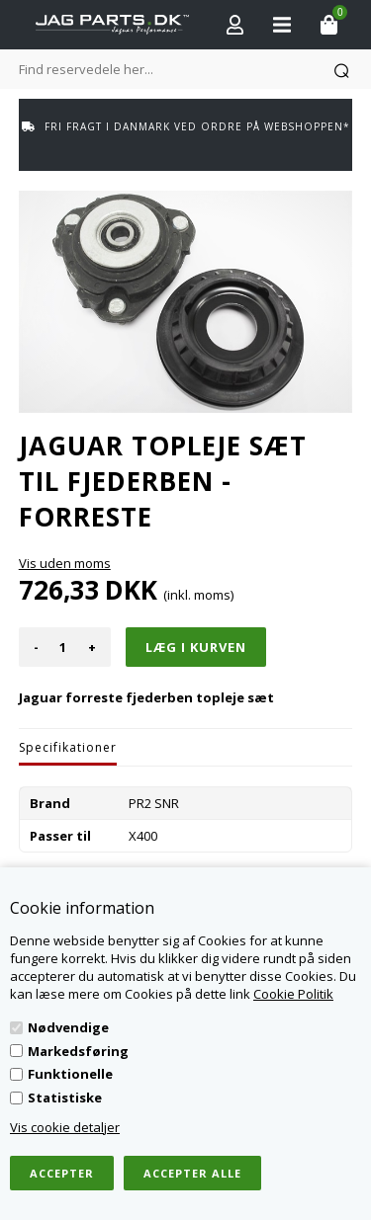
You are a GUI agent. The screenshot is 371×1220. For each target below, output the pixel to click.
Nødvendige (68, 1027)
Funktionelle (70, 1074)
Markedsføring (78, 1051)
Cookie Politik (293, 994)
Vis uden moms (65, 563)
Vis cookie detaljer (65, 1127)
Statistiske (65, 1097)
